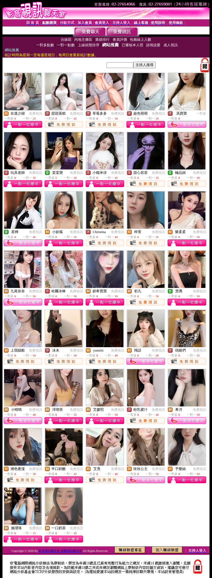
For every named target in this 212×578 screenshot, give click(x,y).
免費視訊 (35, 113)
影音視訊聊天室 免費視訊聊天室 (60, 550)
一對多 (201, 113)
